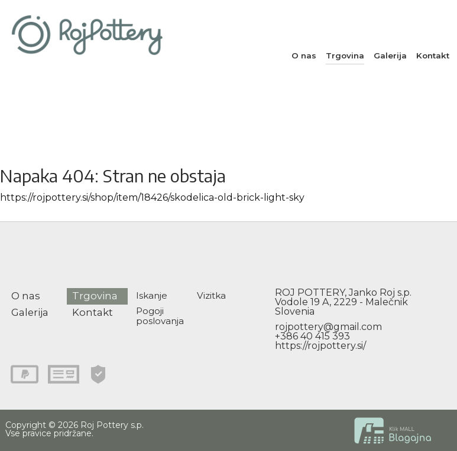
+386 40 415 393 (312, 336)
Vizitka (211, 295)
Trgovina (345, 55)
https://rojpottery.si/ (320, 345)
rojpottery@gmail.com (328, 326)
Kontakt (432, 55)
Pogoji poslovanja (160, 315)
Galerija (390, 55)
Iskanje (151, 295)
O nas (303, 55)
